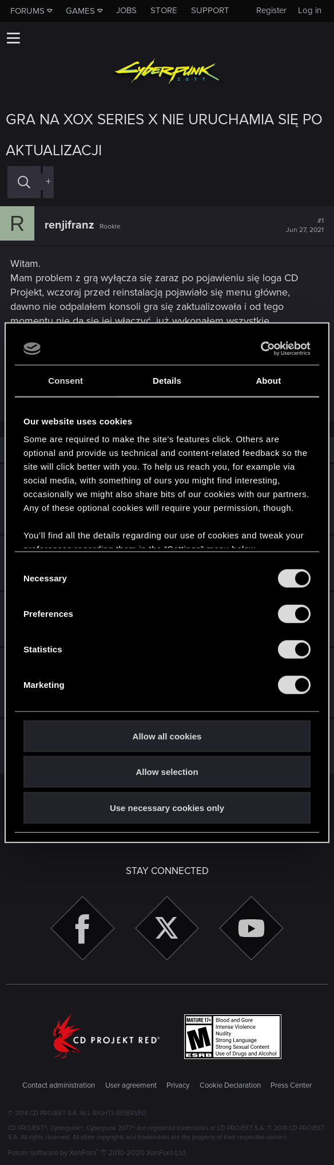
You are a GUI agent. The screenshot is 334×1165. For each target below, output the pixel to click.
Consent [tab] (65, 380)
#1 (305, 226)
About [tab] (268, 380)
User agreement (131, 1085)
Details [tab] (167, 380)
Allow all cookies (167, 736)
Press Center (291, 1085)
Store (163, 10)
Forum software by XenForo (97, 1153)
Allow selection (167, 772)
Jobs (126, 10)
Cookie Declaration (230, 1085)
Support (210, 10)
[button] (13, 37)
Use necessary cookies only (167, 807)
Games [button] (80, 11)
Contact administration (58, 1085)
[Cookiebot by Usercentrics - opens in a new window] (260, 348)
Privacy (177, 1085)
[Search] (24, 182)
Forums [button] (27, 11)
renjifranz (69, 225)
